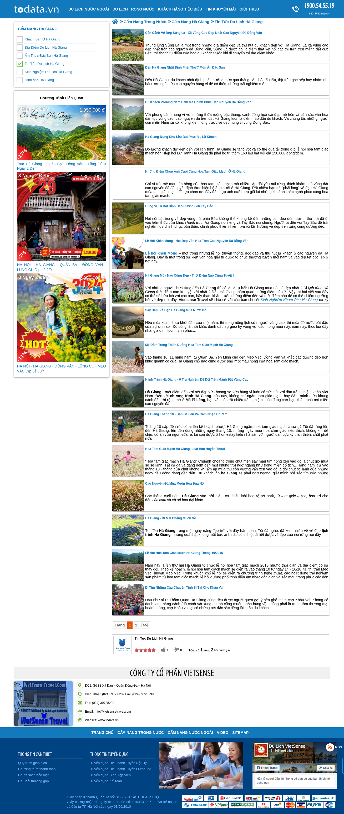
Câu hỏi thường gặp (33, 781)
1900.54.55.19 (319, 5)
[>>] (144, 625)
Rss (330, 747)
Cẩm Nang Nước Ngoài (190, 732)
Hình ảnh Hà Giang (39, 80)
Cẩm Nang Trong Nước (140, 732)
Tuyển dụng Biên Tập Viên (110, 775)
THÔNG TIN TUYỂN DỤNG (109, 754)
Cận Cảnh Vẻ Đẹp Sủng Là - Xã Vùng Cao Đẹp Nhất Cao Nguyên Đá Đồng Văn (203, 33)
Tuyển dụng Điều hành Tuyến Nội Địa (119, 763)
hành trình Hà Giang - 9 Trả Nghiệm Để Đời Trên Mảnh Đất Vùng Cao (197, 379)
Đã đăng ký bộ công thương (39, 800)
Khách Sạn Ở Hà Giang (42, 39)
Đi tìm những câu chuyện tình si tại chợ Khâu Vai (184, 587)
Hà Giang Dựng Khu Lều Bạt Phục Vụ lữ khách (180, 137)
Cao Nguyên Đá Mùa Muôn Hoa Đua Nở (174, 483)
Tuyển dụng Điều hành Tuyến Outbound (120, 769)
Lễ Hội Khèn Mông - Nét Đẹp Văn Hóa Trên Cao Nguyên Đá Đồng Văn (197, 241)
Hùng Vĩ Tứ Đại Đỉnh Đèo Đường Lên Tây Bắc (179, 206)
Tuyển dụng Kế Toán (106, 781)
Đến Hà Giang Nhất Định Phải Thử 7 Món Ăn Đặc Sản (185, 67)
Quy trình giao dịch (32, 763)
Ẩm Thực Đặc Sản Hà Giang (46, 56)
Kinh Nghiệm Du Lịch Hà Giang (48, 72)
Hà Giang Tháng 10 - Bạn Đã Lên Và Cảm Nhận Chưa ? (186, 414)
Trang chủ (103, 732)
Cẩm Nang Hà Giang (37, 29)
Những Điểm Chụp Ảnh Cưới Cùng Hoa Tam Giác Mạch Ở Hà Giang (195, 171)
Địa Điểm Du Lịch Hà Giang (46, 47)
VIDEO (223, 732)
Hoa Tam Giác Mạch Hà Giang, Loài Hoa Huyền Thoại (185, 449)
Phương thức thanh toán (36, 769)
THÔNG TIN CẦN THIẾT (35, 754)
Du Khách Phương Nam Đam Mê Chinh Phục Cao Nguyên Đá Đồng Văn (198, 102)
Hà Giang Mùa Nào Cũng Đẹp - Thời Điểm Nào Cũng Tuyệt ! (189, 275)
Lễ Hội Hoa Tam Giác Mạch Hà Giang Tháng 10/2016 (184, 553)
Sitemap (240, 732)
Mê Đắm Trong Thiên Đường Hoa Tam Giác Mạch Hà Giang (189, 345)
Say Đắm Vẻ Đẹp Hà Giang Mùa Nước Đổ (175, 310)
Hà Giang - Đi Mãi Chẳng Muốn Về (170, 518)
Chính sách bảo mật (33, 775)
